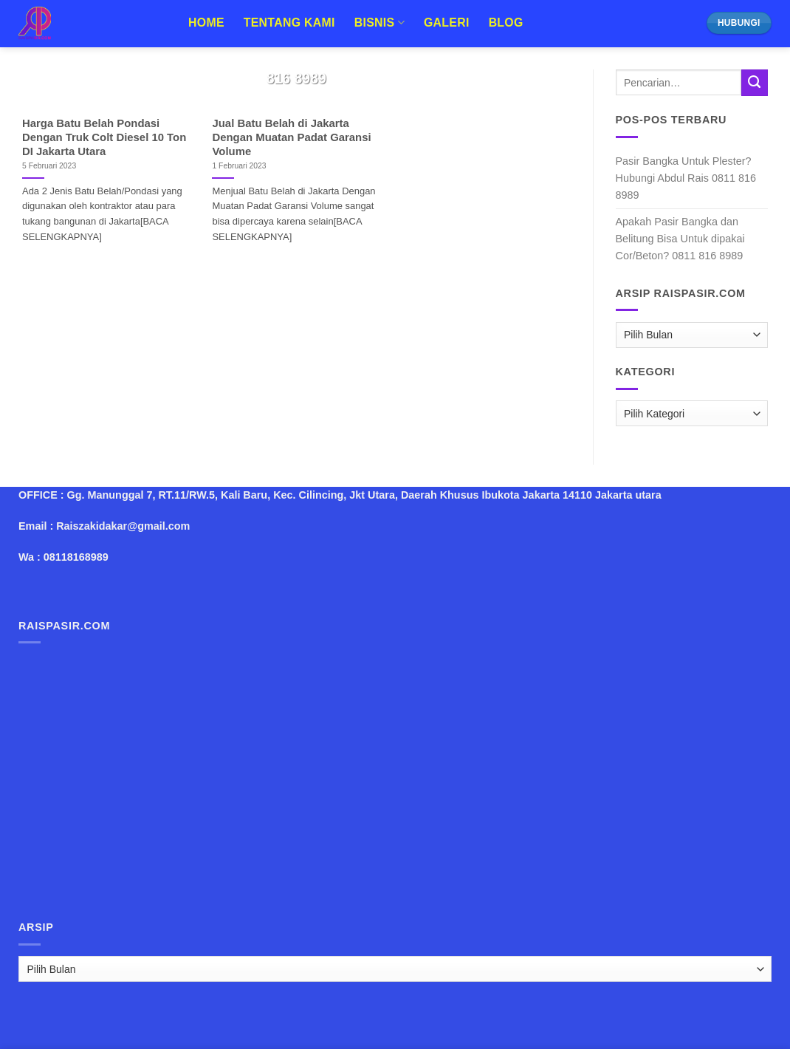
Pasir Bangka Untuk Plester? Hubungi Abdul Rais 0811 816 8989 (686, 178)
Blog (506, 22)
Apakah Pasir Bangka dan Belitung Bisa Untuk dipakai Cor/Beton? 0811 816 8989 (680, 239)
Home (206, 22)
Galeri (447, 22)
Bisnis (379, 23)
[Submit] (754, 82)
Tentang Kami (289, 22)
